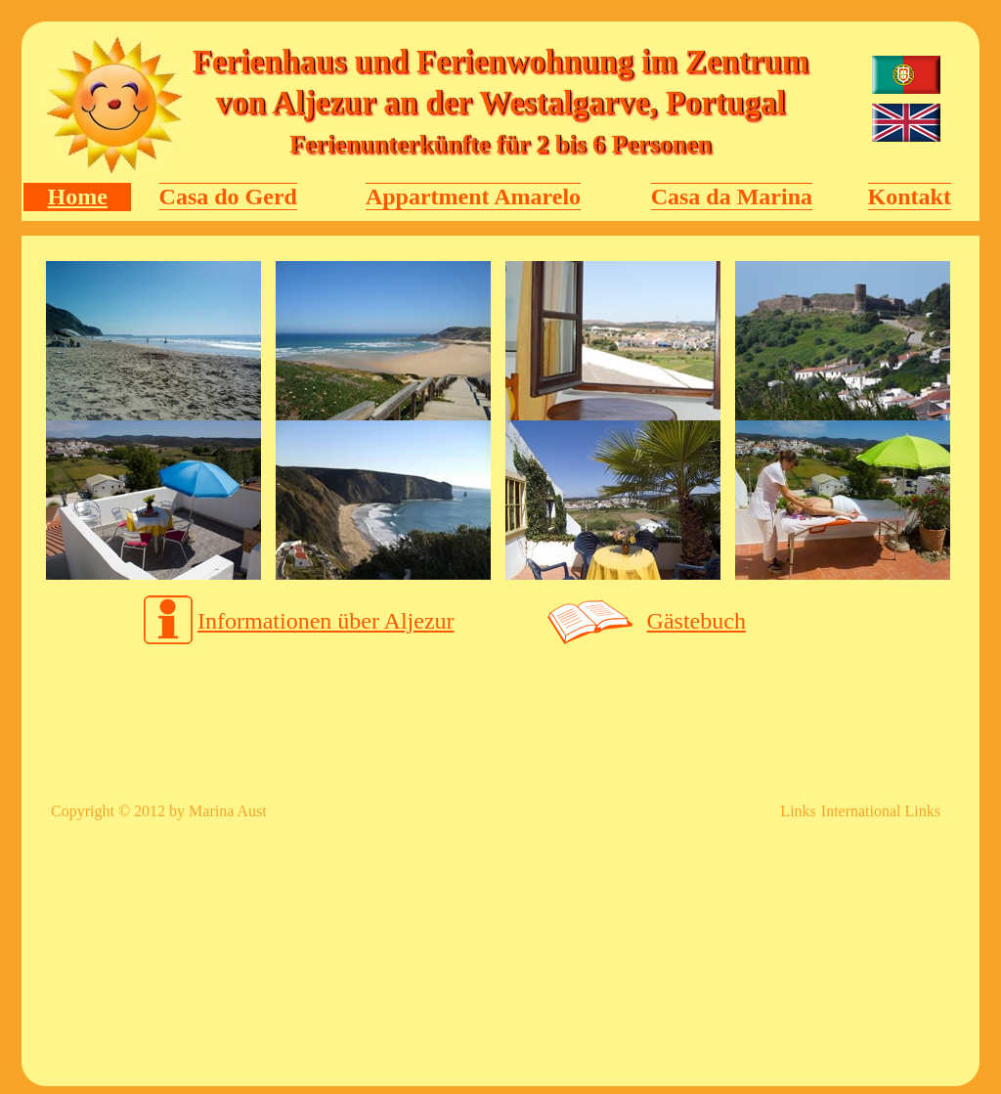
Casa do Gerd (228, 196)
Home (78, 196)
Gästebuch (696, 621)
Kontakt (909, 196)
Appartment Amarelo (473, 196)
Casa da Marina (731, 196)
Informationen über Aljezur (326, 621)
